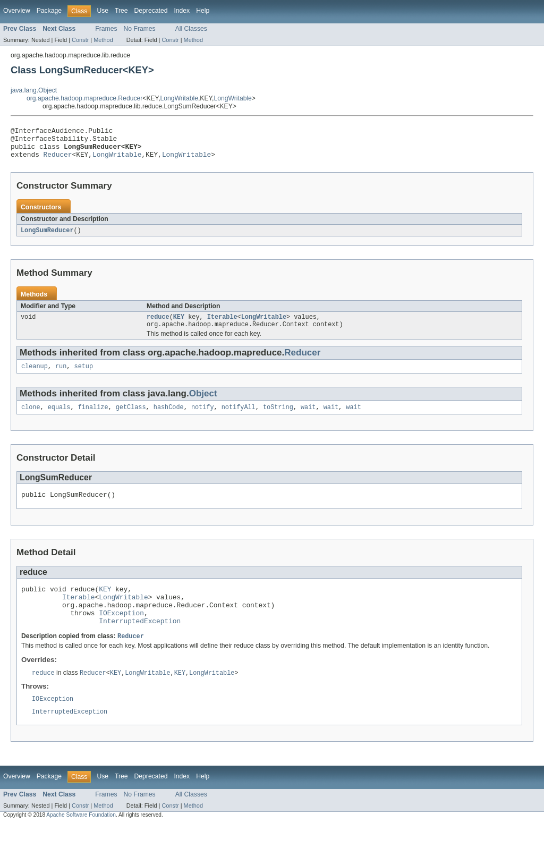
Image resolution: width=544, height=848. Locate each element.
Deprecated (151, 10)
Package (49, 10)
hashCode (169, 418)
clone (30, 418)
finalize (93, 418)
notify (202, 418)
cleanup (34, 376)
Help (202, 10)
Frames (106, 28)
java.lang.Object (34, 90)
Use (102, 10)
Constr (80, 40)
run (60, 376)
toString (278, 418)
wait (308, 418)
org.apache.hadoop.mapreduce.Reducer (84, 98)
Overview (16, 10)
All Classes (191, 28)
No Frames (140, 28)
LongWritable (179, 98)
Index (182, 10)
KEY (178, 324)
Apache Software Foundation (81, 839)
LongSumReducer (47, 237)
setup (84, 376)
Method (103, 40)
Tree (121, 10)
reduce (158, 324)
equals (59, 418)
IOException (121, 632)
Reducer (58, 160)
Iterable (222, 324)
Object (203, 403)
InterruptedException (140, 641)
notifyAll (239, 418)
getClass (131, 418)
